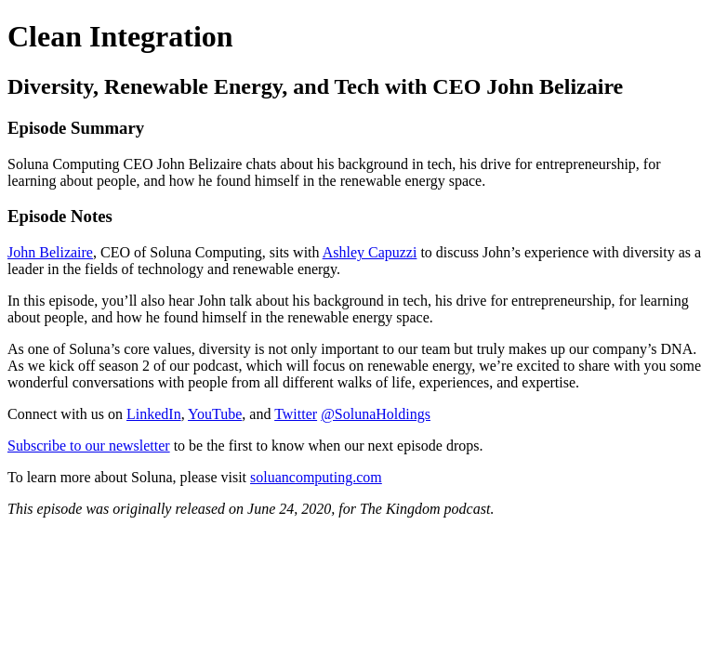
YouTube (215, 414)
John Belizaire (50, 252)
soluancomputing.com (316, 477)
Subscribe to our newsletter (88, 445)
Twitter (295, 414)
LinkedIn (153, 414)
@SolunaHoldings (375, 414)
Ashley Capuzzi (370, 252)
